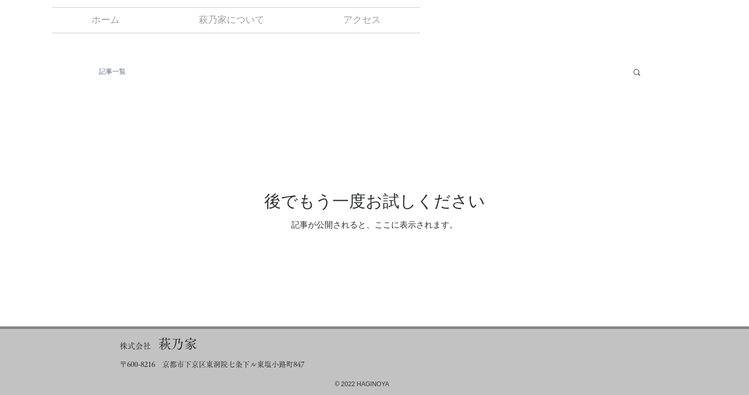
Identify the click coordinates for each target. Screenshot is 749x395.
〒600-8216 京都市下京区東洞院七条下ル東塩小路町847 (212, 364)
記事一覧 (112, 71)
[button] (637, 73)
